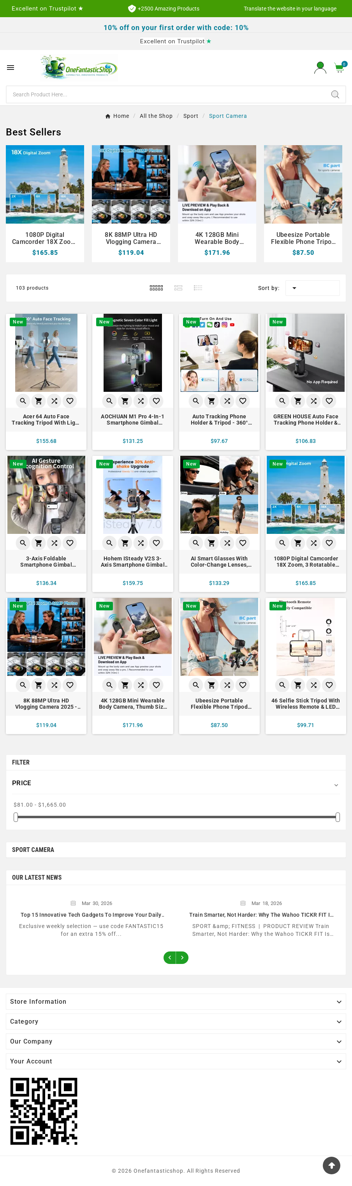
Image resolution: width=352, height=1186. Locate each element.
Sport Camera (33, 849)
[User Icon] (320, 68)
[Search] (166, 94)
